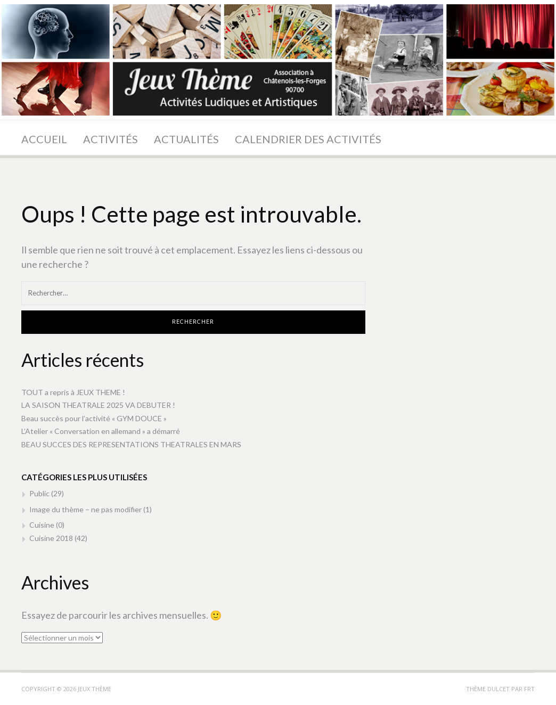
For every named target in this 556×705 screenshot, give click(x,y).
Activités (110, 139)
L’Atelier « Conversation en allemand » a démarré (100, 431)
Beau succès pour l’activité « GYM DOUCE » (94, 418)
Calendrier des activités (308, 139)
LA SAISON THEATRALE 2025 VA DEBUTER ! (98, 404)
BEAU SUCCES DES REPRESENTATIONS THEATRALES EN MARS (131, 444)
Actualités (186, 139)
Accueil (44, 139)
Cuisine (41, 524)
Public (39, 493)
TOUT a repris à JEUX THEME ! (73, 392)
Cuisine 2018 (51, 538)
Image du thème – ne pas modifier (85, 509)
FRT (529, 689)
